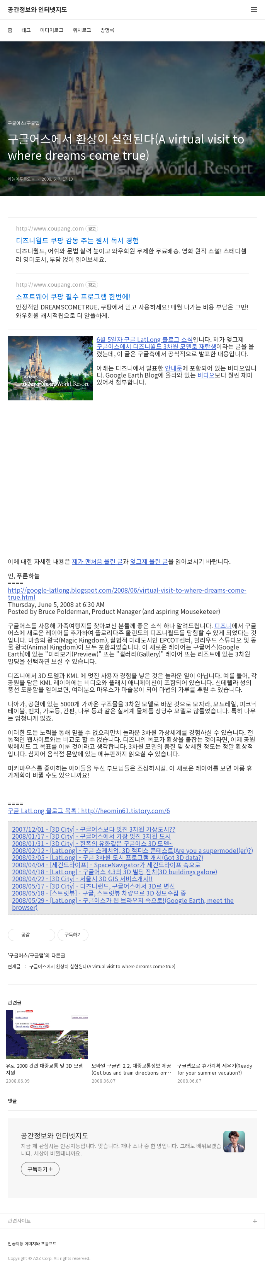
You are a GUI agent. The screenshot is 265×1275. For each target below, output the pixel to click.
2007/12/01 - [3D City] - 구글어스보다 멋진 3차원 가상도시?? (93, 829)
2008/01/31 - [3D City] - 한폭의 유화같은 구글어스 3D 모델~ (92, 843)
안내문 (173, 367)
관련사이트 (19, 1220)
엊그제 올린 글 (149, 561)
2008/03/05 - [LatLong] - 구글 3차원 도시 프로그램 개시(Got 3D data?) (107, 857)
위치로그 (82, 30)
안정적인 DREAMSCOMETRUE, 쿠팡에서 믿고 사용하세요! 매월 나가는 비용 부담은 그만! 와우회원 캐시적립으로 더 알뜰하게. (132, 311)
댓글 (12, 1100)
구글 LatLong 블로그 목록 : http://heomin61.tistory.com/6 (89, 810)
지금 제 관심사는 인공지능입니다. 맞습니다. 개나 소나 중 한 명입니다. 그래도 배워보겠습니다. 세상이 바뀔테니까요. (121, 1149)
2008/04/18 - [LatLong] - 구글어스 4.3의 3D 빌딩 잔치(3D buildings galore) (114, 871)
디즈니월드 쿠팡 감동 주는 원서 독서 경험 (77, 240)
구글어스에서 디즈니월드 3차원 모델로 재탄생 (156, 346)
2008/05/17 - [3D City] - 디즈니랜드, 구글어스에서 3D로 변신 (93, 885)
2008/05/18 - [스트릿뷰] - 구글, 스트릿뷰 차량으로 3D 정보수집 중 (99, 892)
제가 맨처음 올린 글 (97, 561)
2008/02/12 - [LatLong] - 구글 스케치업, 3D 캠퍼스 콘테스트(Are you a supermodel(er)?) (132, 850)
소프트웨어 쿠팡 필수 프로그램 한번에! (73, 296)
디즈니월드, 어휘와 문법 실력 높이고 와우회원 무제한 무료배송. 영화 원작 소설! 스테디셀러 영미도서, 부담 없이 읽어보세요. (131, 254)
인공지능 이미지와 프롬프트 (32, 1243)
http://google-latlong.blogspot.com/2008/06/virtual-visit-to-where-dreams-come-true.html (127, 593)
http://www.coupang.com (50, 228)
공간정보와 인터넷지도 (37, 10)
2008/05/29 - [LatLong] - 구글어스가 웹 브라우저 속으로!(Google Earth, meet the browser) (123, 904)
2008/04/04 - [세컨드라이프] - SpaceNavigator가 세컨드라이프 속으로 (106, 864)
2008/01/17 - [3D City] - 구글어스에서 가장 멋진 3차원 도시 (91, 835)
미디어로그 (51, 30)
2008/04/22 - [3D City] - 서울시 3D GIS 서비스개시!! (82, 878)
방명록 (107, 30)
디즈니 (223, 625)
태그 (26, 30)
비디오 (206, 374)
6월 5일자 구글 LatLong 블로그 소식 (145, 339)
